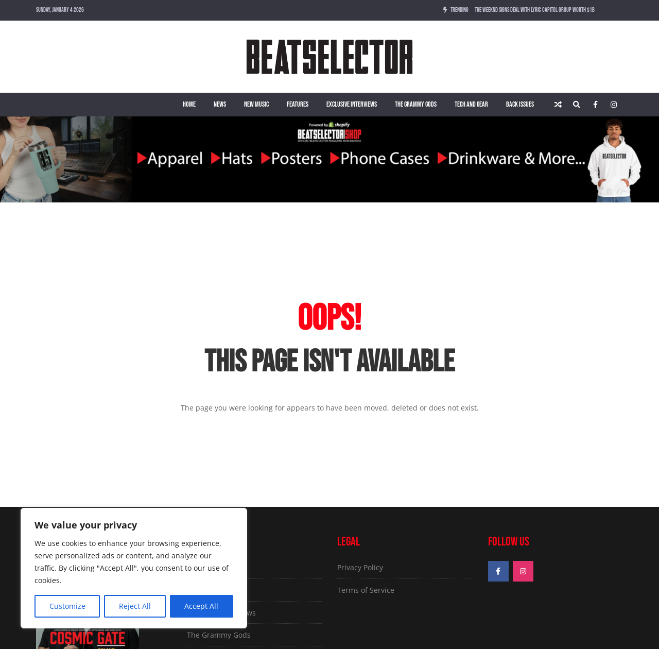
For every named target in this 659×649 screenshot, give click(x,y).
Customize (67, 606)
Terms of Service (365, 590)
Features (297, 104)
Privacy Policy (360, 567)
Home (189, 104)
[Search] (576, 104)
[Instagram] (613, 104)
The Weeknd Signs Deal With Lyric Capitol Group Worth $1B (535, 10)
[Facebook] (595, 104)
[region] (134, 568)
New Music (256, 104)
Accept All (201, 606)
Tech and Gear (471, 104)
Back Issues (520, 104)
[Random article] (558, 104)
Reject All (135, 606)
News (220, 104)
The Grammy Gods (416, 104)
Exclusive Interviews (351, 104)
